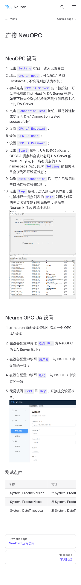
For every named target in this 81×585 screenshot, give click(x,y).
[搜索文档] (62, 7)
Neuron (15, 6)
